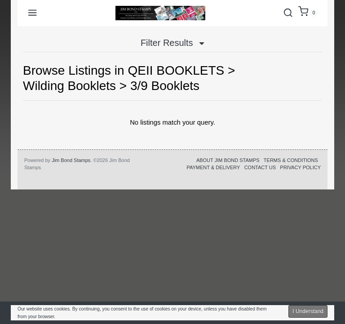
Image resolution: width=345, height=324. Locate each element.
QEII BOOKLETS (176, 70)
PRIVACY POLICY (300, 167)
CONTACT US (260, 167)
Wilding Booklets (69, 86)
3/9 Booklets (164, 86)
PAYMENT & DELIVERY (213, 167)
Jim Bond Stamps (71, 160)
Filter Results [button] (172, 43)
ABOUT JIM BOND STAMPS (228, 160)
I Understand (307, 311)
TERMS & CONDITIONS (291, 160)
